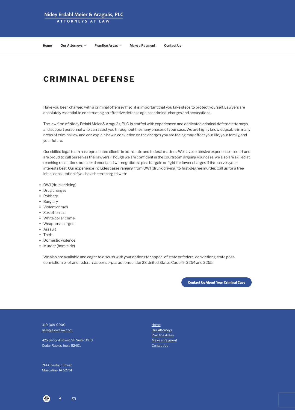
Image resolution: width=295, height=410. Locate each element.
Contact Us (172, 45)
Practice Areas (108, 45)
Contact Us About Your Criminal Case (216, 282)
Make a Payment (142, 45)
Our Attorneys (74, 45)
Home (47, 45)
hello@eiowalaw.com (57, 330)
